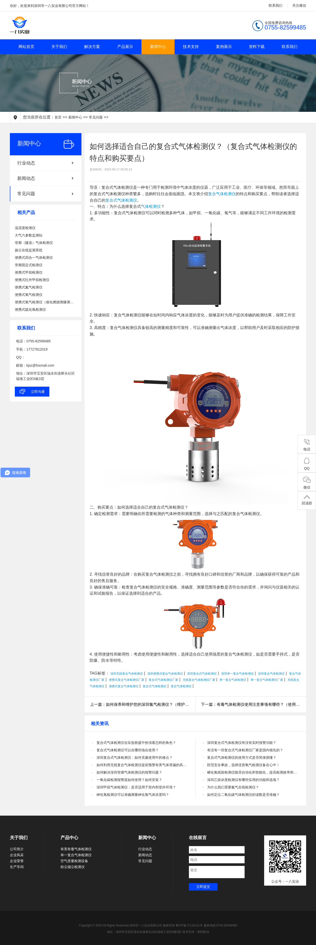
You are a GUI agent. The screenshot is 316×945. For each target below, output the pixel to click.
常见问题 (96, 117)
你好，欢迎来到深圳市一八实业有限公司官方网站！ (49, 6)
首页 (58, 117)
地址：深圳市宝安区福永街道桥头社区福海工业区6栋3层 (144, 932)
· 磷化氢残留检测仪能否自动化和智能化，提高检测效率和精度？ (251, 772)
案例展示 (224, 47)
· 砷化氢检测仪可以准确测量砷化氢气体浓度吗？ (130, 795)
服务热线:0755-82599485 (220, 925)
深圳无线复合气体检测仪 (126, 673)
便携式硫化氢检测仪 (30, 309)
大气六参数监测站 (28, 235)
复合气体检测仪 (222, 194)
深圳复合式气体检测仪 (202, 673)
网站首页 (26, 47)
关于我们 (59, 47)
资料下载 (257, 47)
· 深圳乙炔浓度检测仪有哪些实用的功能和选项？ (241, 780)
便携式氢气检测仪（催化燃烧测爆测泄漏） (46, 302)
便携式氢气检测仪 (28, 295)
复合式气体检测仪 (121, 200)
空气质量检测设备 (74, 861)
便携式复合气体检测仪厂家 (126, 680)
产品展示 (125, 47)
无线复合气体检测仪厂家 (199, 680)
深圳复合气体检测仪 (271, 673)
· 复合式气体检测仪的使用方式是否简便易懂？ (239, 757)
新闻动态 (26, 178)
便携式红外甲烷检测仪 (32, 280)
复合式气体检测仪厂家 (163, 680)
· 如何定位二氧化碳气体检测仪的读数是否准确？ (241, 795)
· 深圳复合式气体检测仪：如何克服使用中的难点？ (132, 757)
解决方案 (92, 47)
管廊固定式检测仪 (28, 265)
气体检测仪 (151, 206)
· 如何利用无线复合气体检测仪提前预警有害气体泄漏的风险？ (140, 765)
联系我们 (275, 5)
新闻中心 (158, 47)
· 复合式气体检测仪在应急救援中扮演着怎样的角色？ (134, 743)
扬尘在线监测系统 (28, 250)
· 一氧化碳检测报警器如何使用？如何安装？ (127, 780)
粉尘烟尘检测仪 (72, 867)
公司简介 (17, 849)
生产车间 (17, 867)
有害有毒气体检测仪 (76, 849)
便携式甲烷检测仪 (28, 272)
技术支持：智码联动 (195, 932)
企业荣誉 (17, 861)
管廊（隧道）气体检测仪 (34, 243)
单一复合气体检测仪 (232, 680)
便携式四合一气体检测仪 (34, 258)
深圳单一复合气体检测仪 (237, 673)
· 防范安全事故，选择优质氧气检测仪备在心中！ (241, 765)
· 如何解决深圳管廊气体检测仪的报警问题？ (127, 772)
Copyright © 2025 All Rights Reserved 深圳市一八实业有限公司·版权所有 (127, 925)
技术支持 (191, 47)
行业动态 (26, 163)
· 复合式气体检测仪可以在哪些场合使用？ (125, 750)
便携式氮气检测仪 (28, 287)
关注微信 (299, 5)
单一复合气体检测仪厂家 (267, 680)
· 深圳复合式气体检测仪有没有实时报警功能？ (239, 743)
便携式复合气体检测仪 (123, 686)
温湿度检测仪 (25, 228)
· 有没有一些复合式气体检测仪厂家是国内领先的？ (243, 750)
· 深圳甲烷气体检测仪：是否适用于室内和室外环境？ (134, 787)
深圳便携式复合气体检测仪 (165, 673)
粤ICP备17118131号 (189, 925)
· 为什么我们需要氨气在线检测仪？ (231, 787)
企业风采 (17, 855)
